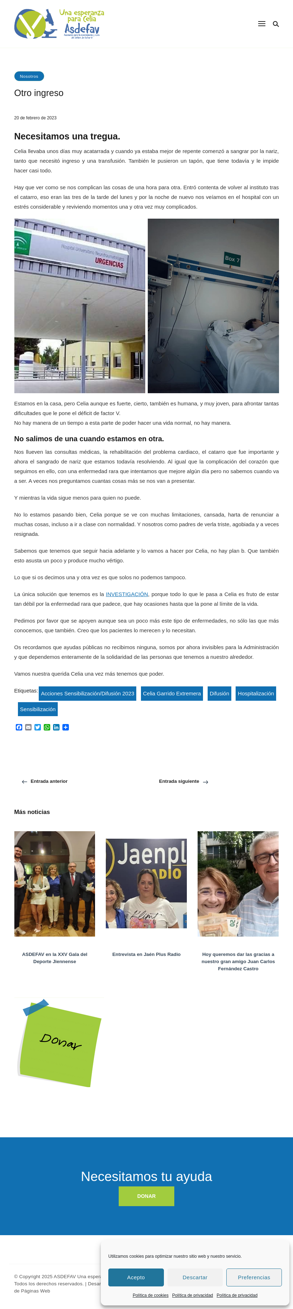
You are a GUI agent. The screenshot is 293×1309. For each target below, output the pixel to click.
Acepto (136, 1277)
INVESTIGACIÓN (127, 594)
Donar (21, 1017)
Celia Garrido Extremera (172, 693)
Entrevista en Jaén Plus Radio (146, 954)
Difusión (219, 693)
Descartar (195, 1277)
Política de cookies (151, 1295)
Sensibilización (38, 709)
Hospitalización (256, 693)
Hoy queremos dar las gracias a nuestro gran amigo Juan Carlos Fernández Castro (238, 961)
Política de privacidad (192, 1295)
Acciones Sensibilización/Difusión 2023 (87, 693)
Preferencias (254, 1277)
